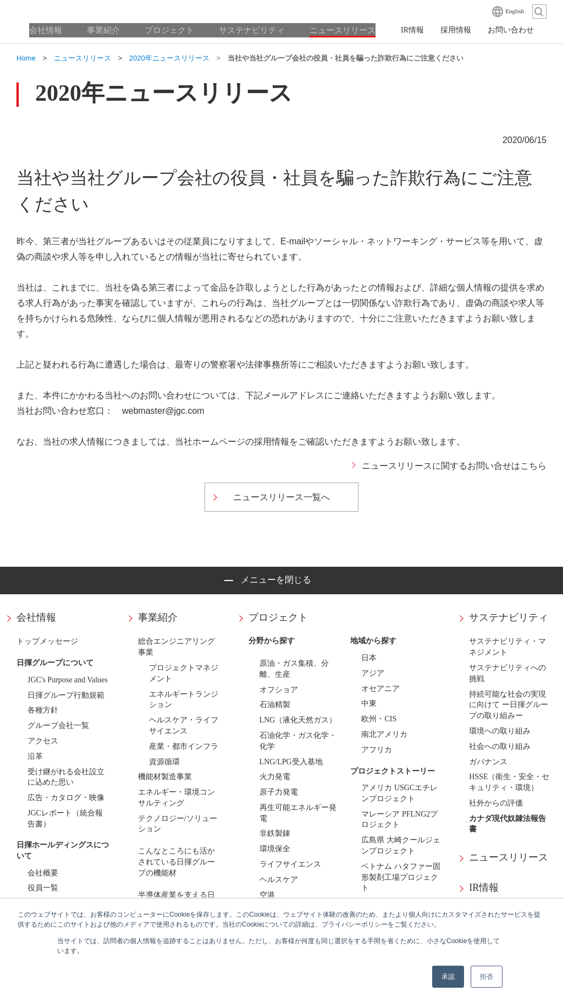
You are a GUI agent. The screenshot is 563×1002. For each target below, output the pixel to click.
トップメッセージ (47, 641)
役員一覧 (42, 888)
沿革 (35, 756)
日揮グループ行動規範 (65, 695)
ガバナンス (488, 762)
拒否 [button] (486, 977)
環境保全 (275, 849)
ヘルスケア (279, 879)
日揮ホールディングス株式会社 (71, 11)
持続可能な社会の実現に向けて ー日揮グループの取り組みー (508, 705)
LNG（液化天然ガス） (298, 720)
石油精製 (275, 704)
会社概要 (42, 873)
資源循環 (164, 762)
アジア (372, 673)
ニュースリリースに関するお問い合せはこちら (454, 465)
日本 (369, 658)
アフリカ (376, 750)
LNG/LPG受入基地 (291, 762)
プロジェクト (278, 617)
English (514, 11)
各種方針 (42, 710)
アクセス (42, 741)
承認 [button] (448, 977)
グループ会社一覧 (58, 725)
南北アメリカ (384, 734)
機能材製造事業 (165, 777)
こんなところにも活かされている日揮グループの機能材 (176, 862)
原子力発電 (279, 792)
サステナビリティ (508, 617)
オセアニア (380, 689)
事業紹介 (158, 617)
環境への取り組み (500, 731)
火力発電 (275, 777)
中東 (369, 703)
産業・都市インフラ (183, 746)
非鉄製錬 (275, 833)
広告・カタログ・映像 (65, 797)
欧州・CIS (378, 719)
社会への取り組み (500, 746)
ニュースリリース (508, 857)
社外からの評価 (496, 803)
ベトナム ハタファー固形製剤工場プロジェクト (400, 877)
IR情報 (484, 887)
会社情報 (36, 617)
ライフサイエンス (290, 864)
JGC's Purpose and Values (67, 680)
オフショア (279, 690)
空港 (267, 895)
